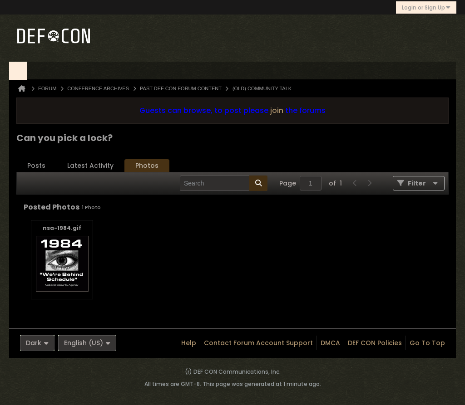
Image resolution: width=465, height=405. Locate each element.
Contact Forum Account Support (258, 342)
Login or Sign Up (426, 7)
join (276, 110)
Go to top (427, 342)
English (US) (87, 342)
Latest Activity (90, 165)
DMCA (330, 342)
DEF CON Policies (375, 342)
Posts (36, 165)
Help (188, 342)
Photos (146, 165)
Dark (37, 342)
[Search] (223, 183)
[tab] (36, 165)
